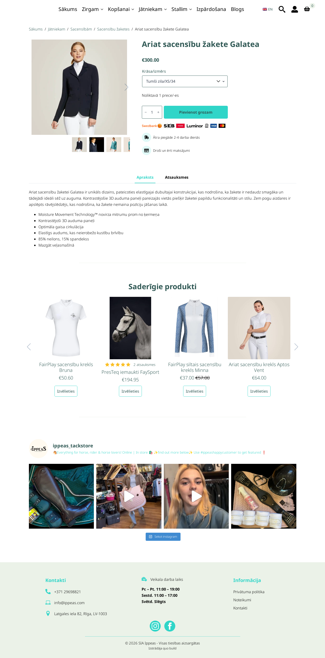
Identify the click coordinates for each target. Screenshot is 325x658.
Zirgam (90, 9)
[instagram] (155, 626)
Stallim (179, 9)
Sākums (68, 9)
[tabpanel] (162, 218)
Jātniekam (150, 9)
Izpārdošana (211, 9)
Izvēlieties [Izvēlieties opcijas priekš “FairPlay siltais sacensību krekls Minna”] (194, 391)
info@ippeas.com (69, 602)
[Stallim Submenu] (190, 9)
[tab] (145, 177)
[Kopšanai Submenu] (133, 9)
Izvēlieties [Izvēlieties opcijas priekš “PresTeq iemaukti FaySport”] (130, 391)
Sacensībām (81, 29)
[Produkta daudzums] (152, 112)
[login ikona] (294, 9)
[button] (122, 87)
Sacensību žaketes (113, 29)
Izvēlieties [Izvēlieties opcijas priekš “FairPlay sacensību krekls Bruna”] (66, 391)
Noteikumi (242, 599)
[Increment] (158, 112)
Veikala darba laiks (166, 579)
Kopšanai (119, 9)
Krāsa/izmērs (154, 71)
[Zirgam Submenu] (102, 9)
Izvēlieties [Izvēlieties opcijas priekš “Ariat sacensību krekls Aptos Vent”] (259, 391)
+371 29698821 (67, 591)
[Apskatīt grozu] (308, 9)
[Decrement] (145, 112)
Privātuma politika (249, 591)
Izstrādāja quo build (162, 648)
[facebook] (169, 626)
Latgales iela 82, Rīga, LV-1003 (80, 613)
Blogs (237, 9)
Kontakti (240, 608)
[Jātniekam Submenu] (165, 9)
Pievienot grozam (196, 112)
